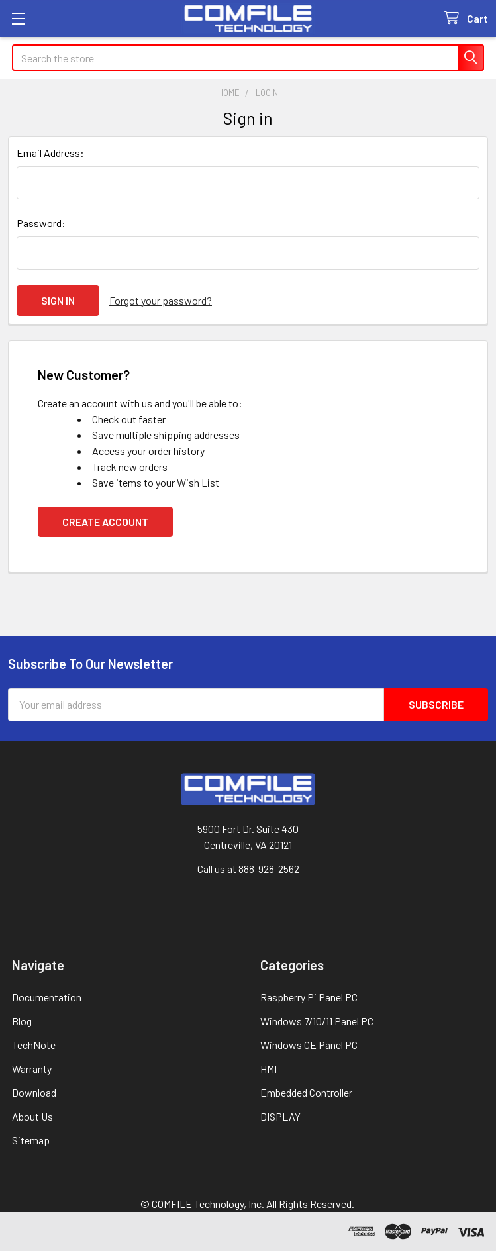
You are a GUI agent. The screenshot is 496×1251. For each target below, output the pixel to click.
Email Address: (50, 152)
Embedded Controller (306, 1092)
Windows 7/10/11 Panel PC (316, 1021)
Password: (41, 223)
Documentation (46, 997)
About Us (32, 1116)
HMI (268, 1068)
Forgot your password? (160, 300)
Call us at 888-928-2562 (248, 868)
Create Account (105, 521)
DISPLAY (280, 1116)
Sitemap (31, 1140)
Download (34, 1092)
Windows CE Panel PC (309, 1044)
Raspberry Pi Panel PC (309, 997)
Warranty (32, 1068)
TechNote (34, 1044)
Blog (22, 1021)
